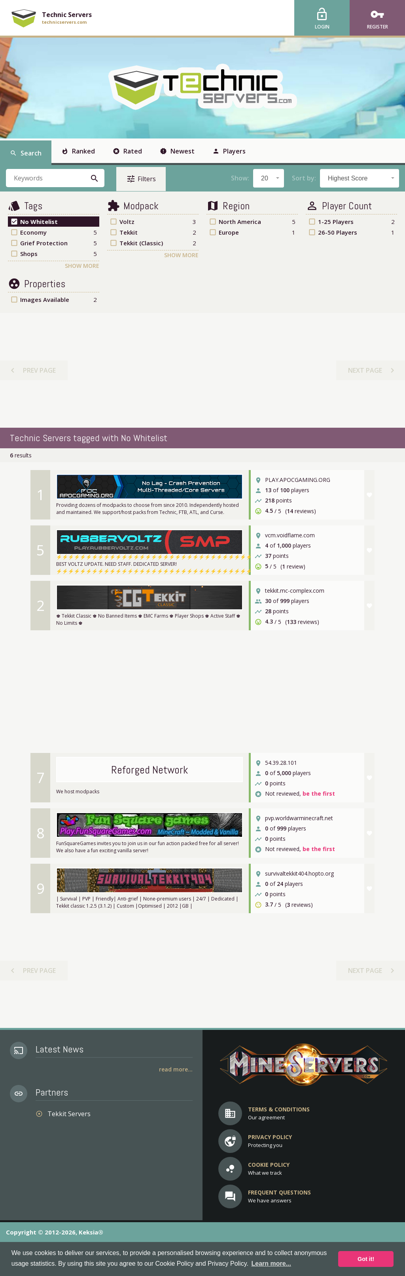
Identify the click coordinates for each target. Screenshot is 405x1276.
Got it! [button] (366, 1259)
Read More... (176, 1069)
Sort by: (304, 178)
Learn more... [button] (271, 1263)
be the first (319, 794)
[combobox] (268, 178)
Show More (82, 265)
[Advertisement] (202, 370)
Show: (240, 178)
